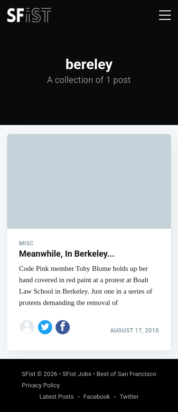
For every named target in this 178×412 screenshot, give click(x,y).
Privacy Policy (41, 385)
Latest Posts (56, 396)
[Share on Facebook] (63, 327)
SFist (29, 373)
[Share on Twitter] (45, 327)
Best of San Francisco (126, 373)
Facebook (97, 396)
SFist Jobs (77, 373)
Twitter (129, 396)
